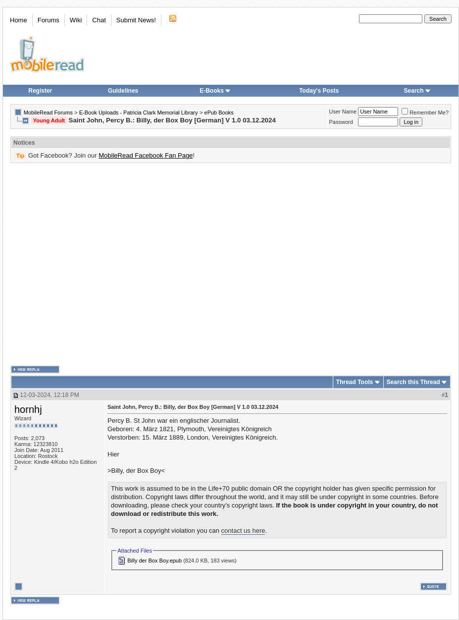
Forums (48, 20)
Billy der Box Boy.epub (154, 561)
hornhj (28, 409)
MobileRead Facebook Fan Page (146, 155)
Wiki (76, 20)
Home (18, 20)
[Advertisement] (93, 264)
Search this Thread (413, 382)
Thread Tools (354, 382)
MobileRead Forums (48, 112)
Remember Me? (425, 112)
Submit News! (136, 20)
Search (417, 90)
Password (341, 122)
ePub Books (219, 112)
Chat (98, 20)
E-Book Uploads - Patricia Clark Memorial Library (138, 112)
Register (40, 90)
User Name (343, 111)
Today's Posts (319, 90)
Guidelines (123, 90)
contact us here (243, 530)
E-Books (215, 90)
